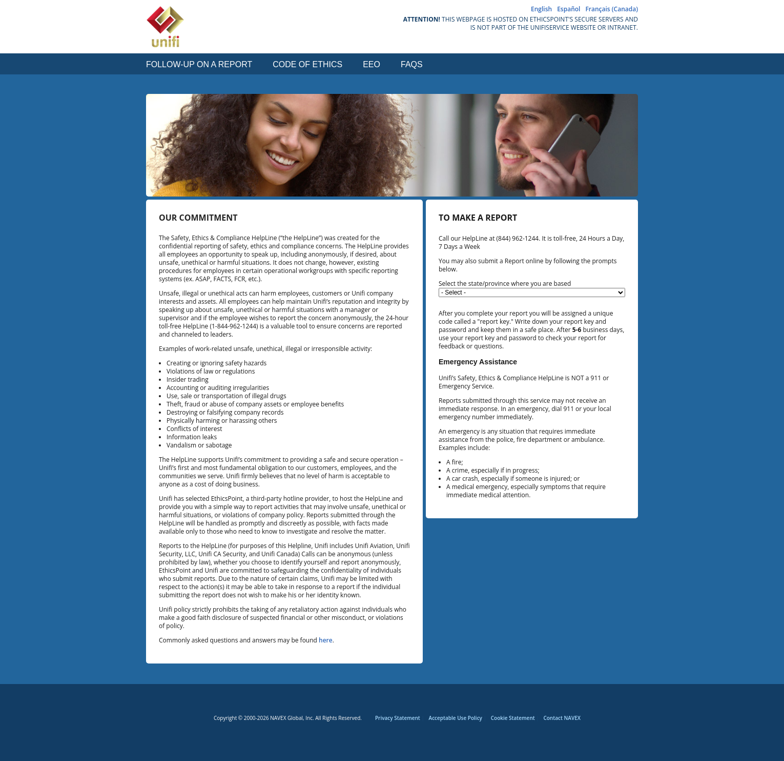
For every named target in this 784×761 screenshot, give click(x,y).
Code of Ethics (307, 65)
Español (568, 9)
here (326, 640)
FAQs (412, 65)
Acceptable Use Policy (455, 717)
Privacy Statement (397, 717)
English (541, 9)
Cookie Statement (513, 717)
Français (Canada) (611, 9)
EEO (371, 65)
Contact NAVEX (562, 717)
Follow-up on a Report (199, 65)
